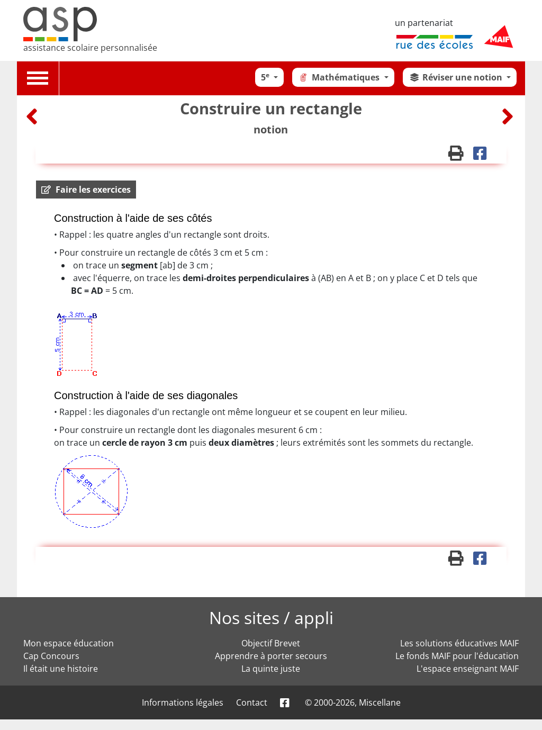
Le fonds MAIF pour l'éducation (457, 656)
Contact (251, 702)
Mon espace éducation (68, 643)
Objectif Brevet (270, 643)
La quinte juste (270, 668)
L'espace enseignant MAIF (468, 668)
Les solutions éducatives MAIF (459, 643)
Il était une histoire (60, 668)
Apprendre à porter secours (271, 656)
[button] (86, 190)
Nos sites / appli (271, 617)
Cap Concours (51, 656)
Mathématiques (340, 77)
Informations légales (182, 702)
